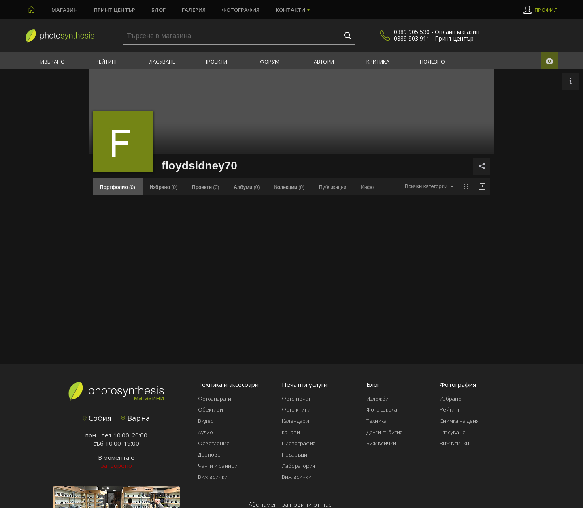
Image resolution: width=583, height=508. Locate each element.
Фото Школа (381, 409)
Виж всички (213, 476)
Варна (135, 418)
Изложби (377, 398)
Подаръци (294, 454)
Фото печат (296, 398)
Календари (295, 420)
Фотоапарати (214, 398)
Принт (114, 9)
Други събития (384, 432)
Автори (324, 61)
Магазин (64, 9)
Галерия (194, 9)
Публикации (332, 187)
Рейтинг (107, 61)
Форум (269, 61)
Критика (377, 61)
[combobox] (429, 186)
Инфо (367, 187)
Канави (291, 432)
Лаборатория (298, 465)
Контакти (290, 9)
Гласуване (161, 61)
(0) (163, 187)
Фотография (241, 9)
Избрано (52, 61)
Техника (376, 420)
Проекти (215, 61)
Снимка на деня (459, 420)
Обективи (210, 409)
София (97, 418)
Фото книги (296, 409)
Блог (158, 9)
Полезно (432, 61)
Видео (206, 420)
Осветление (214, 443)
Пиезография (298, 443)
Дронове (209, 454)
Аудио (205, 432)
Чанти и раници (218, 465)
